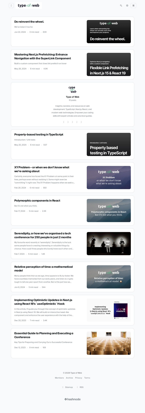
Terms (87, 378)
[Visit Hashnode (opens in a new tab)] (72, 399)
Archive (69, 378)
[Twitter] (63, 122)
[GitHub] (72, 122)
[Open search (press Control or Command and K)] (121, 5)
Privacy (78, 378)
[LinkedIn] (77, 122)
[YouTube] (81, 122)
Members (59, 378)
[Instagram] (68, 122)
